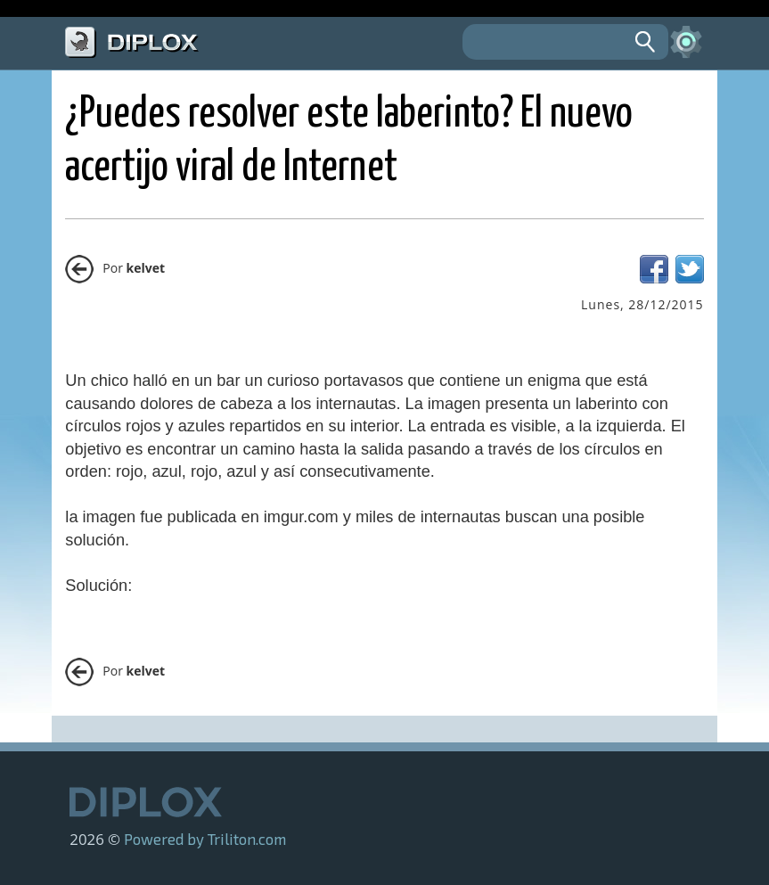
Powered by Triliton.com (205, 839)
